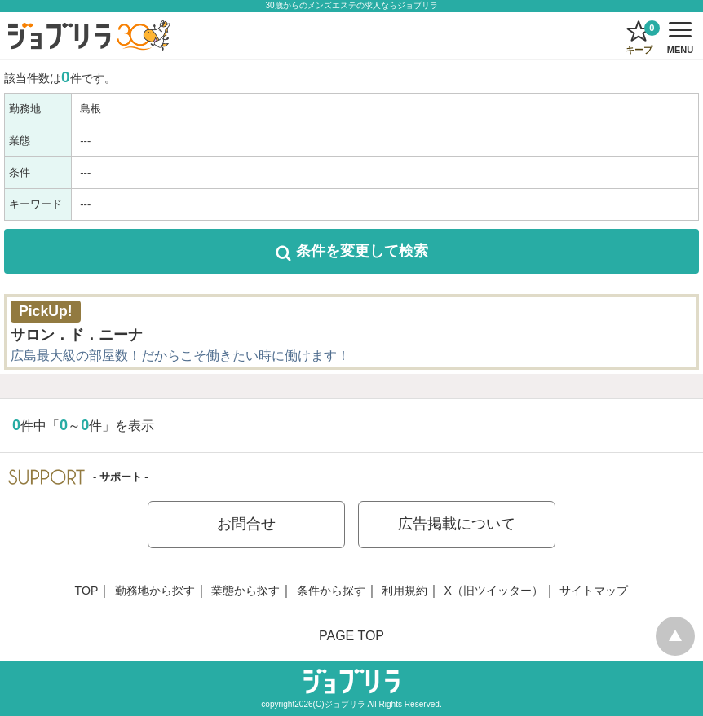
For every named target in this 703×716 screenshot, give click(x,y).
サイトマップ (593, 590)
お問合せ (246, 524)
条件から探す (331, 590)
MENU (677, 38)
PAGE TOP (351, 636)
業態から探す (245, 590)
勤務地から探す (155, 590)
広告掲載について (456, 524)
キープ (642, 37)
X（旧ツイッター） (493, 590)
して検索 (352, 251)
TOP (87, 590)
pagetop (675, 636)
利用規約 (404, 590)
